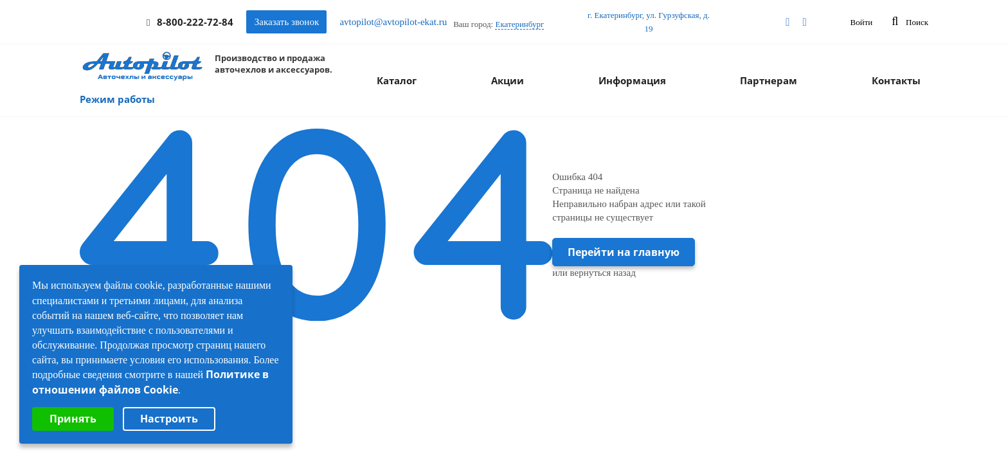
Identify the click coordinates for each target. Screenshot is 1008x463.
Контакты (896, 80)
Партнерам (768, 80)
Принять (73, 419)
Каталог (397, 80)
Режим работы (117, 99)
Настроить (169, 419)
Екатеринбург (519, 24)
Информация (632, 80)
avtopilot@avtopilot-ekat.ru (393, 22)
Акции (507, 80)
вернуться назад (603, 273)
